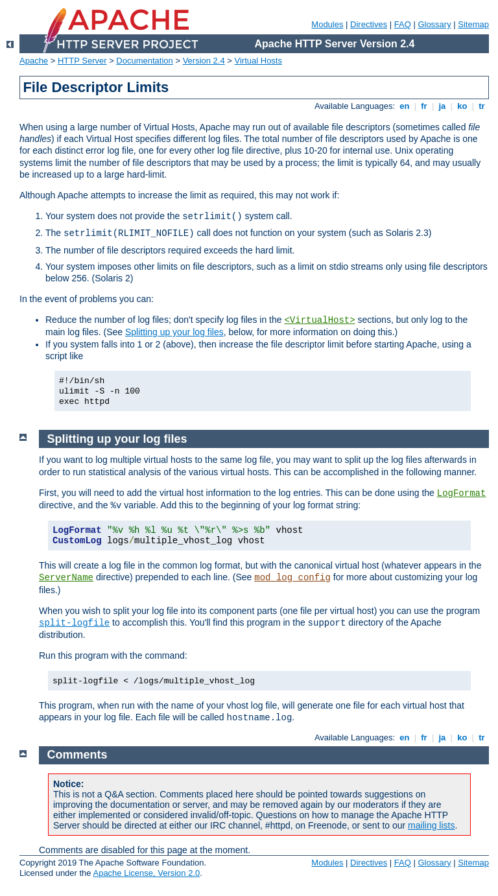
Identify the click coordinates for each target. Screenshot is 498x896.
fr (424, 106)
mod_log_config (292, 577)
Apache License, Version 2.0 (146, 873)
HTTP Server (82, 60)
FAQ (402, 24)
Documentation (144, 60)
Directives (368, 24)
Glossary (434, 24)
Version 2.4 (204, 60)
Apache (33, 60)
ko (462, 106)
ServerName (66, 577)
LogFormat (461, 493)
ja (442, 106)
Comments (77, 754)
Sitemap (473, 24)
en (404, 106)
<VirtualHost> (319, 320)
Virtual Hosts (258, 60)
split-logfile (74, 623)
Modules (327, 24)
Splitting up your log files (174, 332)
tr (482, 106)
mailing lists (431, 825)
